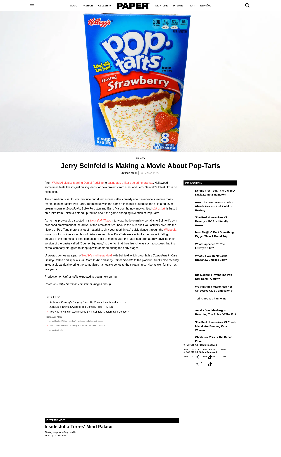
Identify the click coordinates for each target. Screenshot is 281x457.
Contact (196, 349)
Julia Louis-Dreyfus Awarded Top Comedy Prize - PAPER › (82, 306)
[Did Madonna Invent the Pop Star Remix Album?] (188, 277)
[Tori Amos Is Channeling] (188, 301)
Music (73, 5)
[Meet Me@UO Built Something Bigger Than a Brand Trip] (188, 234)
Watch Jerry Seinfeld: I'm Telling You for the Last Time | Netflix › (77, 325)
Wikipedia (170, 229)
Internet (179, 5)
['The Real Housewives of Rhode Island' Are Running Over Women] (188, 324)
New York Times (100, 220)
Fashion (88, 5)
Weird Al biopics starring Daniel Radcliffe (78, 182)
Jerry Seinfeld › (56, 330)
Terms (222, 349)
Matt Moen (131, 173)
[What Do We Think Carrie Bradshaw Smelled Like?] (188, 258)
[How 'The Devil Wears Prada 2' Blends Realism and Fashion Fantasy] (188, 205)
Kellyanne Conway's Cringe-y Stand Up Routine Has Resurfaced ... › (87, 302)
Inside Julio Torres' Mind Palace (78, 426)
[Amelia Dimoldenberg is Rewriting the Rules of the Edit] (188, 312)
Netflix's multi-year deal (97, 255)
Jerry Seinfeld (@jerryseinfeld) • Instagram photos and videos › (76, 321)
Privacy (213, 349)
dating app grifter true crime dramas (130, 182)
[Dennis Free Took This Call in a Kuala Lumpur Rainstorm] (188, 193)
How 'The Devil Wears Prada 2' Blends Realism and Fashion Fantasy (214, 206)
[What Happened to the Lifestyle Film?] (188, 246)
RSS (205, 349)
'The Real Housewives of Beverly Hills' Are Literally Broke (211, 221)
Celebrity (104, 5)
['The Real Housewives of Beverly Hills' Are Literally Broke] (188, 219)
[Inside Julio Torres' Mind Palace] (112, 384)
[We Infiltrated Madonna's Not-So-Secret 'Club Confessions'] (188, 289)
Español (205, 5)
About (187, 349)
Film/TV (140, 158)
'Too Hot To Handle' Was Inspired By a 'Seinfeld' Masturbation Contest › (89, 311)
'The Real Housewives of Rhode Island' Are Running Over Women (215, 326)
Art (192, 5)
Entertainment (55, 420)
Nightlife (161, 5)
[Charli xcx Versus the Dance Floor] (188, 339)
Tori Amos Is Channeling (211, 298)
